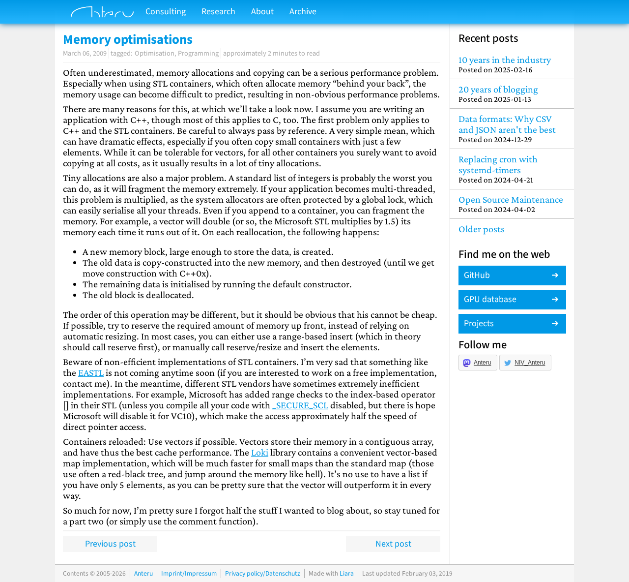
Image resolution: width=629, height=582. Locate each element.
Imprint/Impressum (189, 573)
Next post (393, 544)
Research (218, 11)
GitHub (477, 275)
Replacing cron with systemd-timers (511, 168)
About (262, 11)
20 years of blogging (511, 94)
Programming (198, 53)
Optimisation (154, 53)
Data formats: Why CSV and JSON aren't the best (511, 128)
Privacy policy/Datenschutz (262, 573)
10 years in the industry (511, 64)
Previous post (110, 544)
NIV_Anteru (530, 362)
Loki (259, 452)
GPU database (490, 299)
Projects (479, 323)
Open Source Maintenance (511, 204)
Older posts (481, 228)
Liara (347, 573)
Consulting (165, 11)
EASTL (91, 372)
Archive (302, 11)
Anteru (482, 362)
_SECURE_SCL (300, 404)
